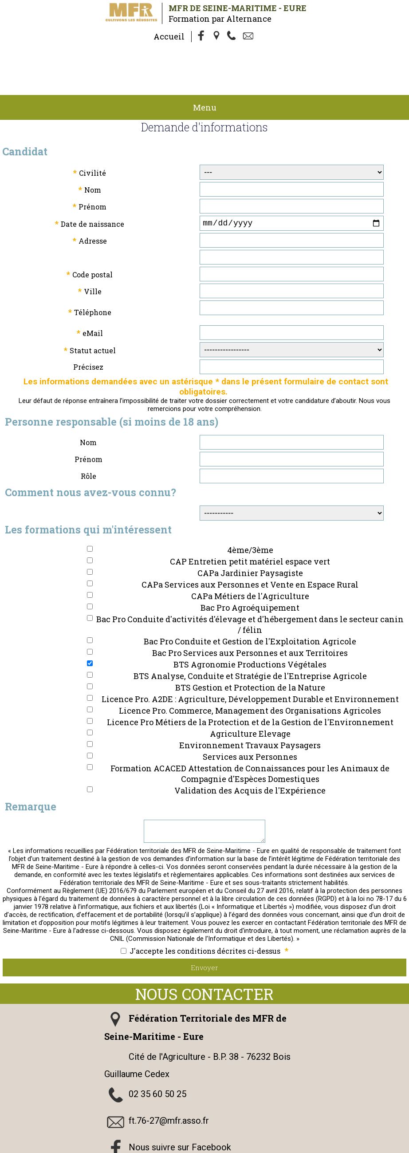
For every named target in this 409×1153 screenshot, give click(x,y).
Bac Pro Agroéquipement (250, 574)
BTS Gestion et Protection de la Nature (250, 654)
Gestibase (190, 1148)
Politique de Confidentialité (348, 1140)
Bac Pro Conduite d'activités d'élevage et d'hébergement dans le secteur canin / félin (250, 591)
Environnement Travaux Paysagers (250, 712)
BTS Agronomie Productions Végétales (249, 631)
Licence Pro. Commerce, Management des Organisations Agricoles (250, 677)
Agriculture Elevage (250, 700)
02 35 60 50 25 (157, 1064)
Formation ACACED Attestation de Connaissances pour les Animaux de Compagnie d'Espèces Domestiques (249, 740)
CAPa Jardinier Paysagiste (250, 540)
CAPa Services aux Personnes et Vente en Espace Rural (250, 551)
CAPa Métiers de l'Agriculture (250, 563)
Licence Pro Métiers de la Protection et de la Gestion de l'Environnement (250, 689)
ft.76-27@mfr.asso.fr (169, 1091)
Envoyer (204, 938)
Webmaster (149, 1148)
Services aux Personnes (250, 724)
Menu (204, 72)
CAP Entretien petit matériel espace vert (250, 528)
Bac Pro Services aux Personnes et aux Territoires (250, 620)
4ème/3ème (250, 517)
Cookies (104, 1148)
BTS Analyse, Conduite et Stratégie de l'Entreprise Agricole (250, 643)
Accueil (169, 36)
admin (309, 1148)
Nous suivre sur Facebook (180, 1118)
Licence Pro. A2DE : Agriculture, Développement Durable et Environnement (250, 666)
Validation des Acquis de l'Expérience (250, 757)
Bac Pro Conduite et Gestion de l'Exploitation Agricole (250, 608)
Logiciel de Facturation (252, 1148)
